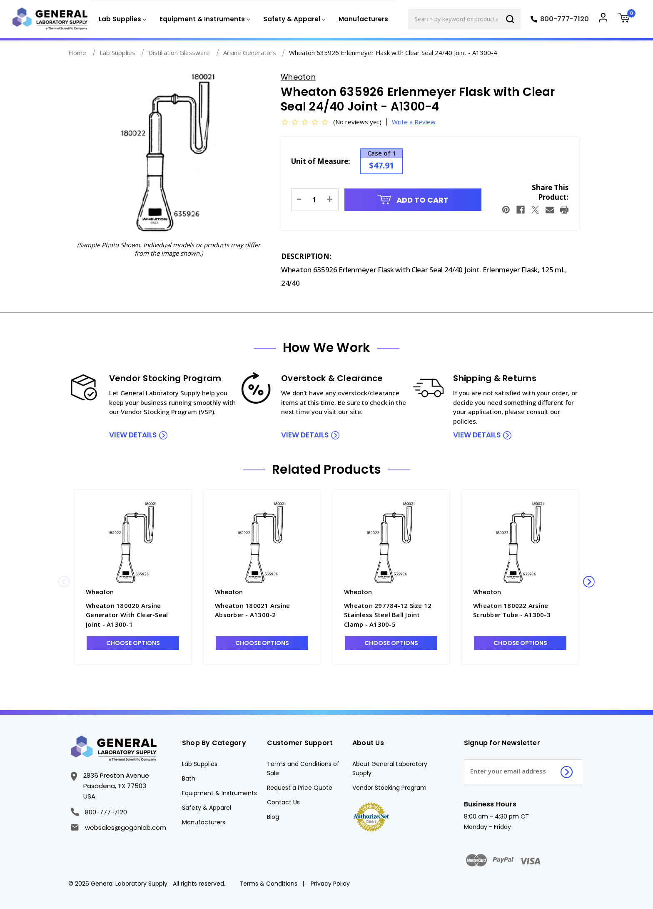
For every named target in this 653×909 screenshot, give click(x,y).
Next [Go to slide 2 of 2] (589, 581)
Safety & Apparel (206, 808)
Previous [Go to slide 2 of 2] (64, 581)
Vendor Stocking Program (389, 787)
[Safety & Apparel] (293, 19)
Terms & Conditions (268, 883)
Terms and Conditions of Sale (303, 768)
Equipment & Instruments (219, 793)
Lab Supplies (199, 764)
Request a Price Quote (299, 787)
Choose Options (133, 643)
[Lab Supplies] (121, 19)
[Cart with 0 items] (626, 19)
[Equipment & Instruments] (204, 19)
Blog (273, 817)
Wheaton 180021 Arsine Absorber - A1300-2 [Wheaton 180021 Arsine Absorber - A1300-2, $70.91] (252, 610)
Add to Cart (413, 200)
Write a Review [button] (414, 122)
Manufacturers (363, 19)
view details (133, 435)
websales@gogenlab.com (118, 827)
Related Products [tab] (326, 469)
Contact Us (283, 802)
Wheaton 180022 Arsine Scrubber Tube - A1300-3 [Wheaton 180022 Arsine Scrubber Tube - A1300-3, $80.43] (512, 610)
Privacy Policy (330, 883)
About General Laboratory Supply (389, 768)
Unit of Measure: (320, 161)
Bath (188, 778)
